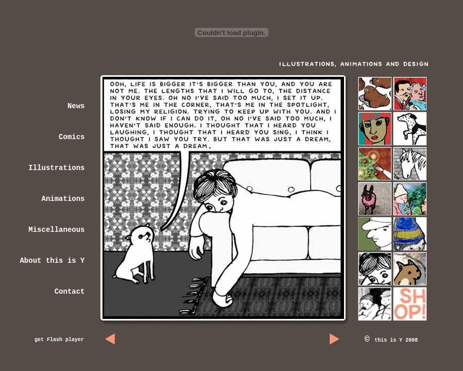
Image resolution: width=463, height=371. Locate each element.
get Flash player (59, 340)
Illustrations (56, 168)
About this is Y (52, 261)
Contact (70, 292)
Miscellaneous (56, 230)
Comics (71, 137)
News (76, 106)
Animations (62, 199)
